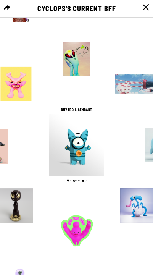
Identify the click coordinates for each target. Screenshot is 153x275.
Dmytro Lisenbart (76, 110)
